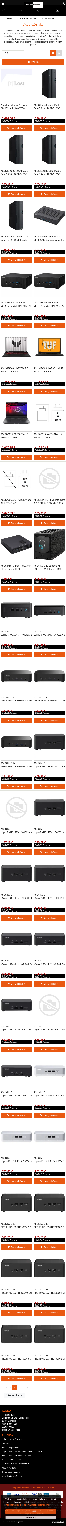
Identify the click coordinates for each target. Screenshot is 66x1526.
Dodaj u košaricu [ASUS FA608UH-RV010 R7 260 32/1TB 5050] (16, 391)
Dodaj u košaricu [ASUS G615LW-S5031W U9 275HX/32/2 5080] (49, 457)
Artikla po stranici (13, 1395)
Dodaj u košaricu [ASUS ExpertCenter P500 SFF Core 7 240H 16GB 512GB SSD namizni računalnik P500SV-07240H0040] (49, 194)
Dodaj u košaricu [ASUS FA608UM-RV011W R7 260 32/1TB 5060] (49, 391)
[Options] (30, 1517)
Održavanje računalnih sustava (15, 1464)
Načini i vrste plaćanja (11, 1460)
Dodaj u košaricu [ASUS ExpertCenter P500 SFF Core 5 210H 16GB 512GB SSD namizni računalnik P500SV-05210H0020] (49, 128)
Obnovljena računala (11, 1472)
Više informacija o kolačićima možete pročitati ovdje (27, 1505)
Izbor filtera (33, 62)
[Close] (30, 1511)
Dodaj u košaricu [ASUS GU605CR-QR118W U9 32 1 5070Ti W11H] (16, 523)
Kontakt (5, 1443)
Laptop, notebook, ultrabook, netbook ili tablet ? (22, 1451)
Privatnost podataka (10, 1447)
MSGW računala (9, 1468)
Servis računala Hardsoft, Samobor (17, 1456)
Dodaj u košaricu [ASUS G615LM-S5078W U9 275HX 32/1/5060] (16, 457)
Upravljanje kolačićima (12, 1476)
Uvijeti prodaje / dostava (12, 1439)
